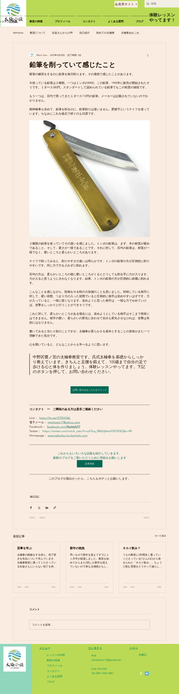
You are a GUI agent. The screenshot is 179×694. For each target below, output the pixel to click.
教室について (37, 33)
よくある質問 (54, 676)
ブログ (51, 681)
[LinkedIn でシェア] (46, 507)
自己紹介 (84, 33)
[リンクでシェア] (54, 507)
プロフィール (54, 665)
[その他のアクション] (148, 55)
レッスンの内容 (56, 654)
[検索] (161, 3)
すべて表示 (160, 535)
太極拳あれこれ (130, 33)
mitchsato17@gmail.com (106, 660)
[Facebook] (141, 673)
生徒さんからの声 (62, 33)
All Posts (18, 33)
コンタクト (53, 671)
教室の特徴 (53, 660)
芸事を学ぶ (24, 548)
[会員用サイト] (126, 4)
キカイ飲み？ (131, 548)
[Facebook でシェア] (30, 507)
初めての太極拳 (105, 33)
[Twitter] (147, 673)
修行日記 (34, 496)
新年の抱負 (77, 548)
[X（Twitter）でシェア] (38, 507)
